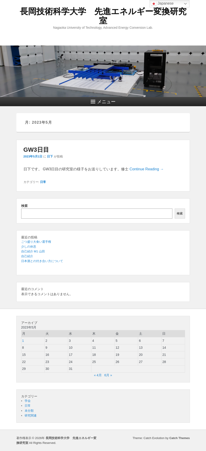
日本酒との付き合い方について (42, 261)
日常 (43, 182)
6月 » (108, 375)
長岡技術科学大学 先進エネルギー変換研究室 (103, 16)
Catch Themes (179, 438)
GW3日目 (36, 149)
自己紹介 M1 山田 (33, 251)
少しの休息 (28, 246)
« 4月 (98, 375)
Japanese (162, 3)
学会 (28, 400)
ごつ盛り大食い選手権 (36, 241)
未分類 (29, 410)
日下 (50, 156)
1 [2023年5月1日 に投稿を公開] (23, 341)
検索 (24, 206)
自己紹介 (27, 256)
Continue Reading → (147, 169)
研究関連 (31, 415)
